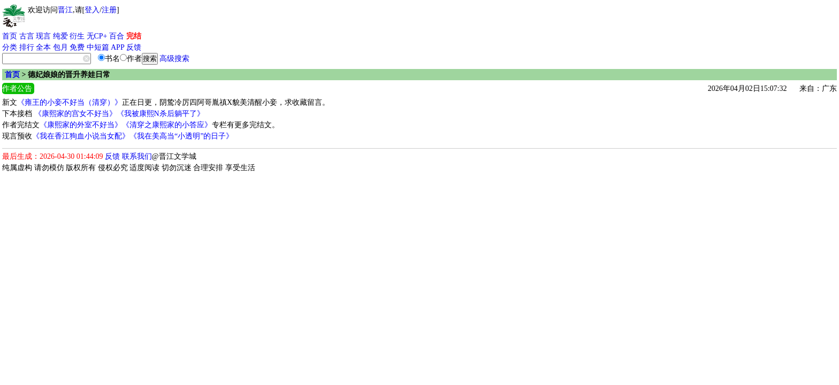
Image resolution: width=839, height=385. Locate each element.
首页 (9, 36)
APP (118, 47)
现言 (43, 36)
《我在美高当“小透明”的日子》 (181, 136)
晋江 (65, 10)
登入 (92, 10)
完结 (133, 36)
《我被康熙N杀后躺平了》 (160, 114)
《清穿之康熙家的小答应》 (167, 125)
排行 (26, 47)
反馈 (133, 47)
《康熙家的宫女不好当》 (75, 114)
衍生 (77, 36)
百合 (116, 36)
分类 (9, 47)
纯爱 (60, 36)
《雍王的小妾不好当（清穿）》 (69, 102)
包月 (60, 47)
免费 (77, 47)
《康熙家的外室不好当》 (81, 125)
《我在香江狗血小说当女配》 (80, 136)
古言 (26, 36)
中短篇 (98, 47)
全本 (43, 47)
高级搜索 (174, 59)
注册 (109, 10)
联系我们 (137, 156)
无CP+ (97, 36)
